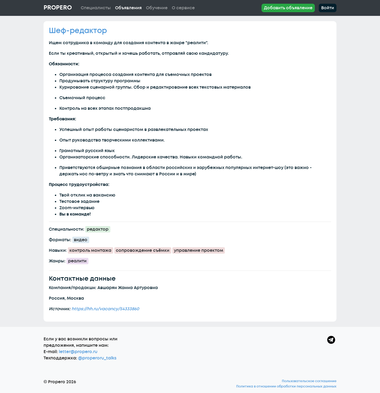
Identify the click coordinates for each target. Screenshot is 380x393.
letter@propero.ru (78, 352)
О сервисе (183, 8)
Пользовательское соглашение (309, 381)
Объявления (128, 8)
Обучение (157, 8)
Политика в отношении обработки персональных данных (286, 386)
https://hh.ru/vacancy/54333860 (105, 309)
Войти (327, 8)
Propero (58, 7)
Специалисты (96, 8)
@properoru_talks (97, 358)
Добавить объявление (288, 8)
